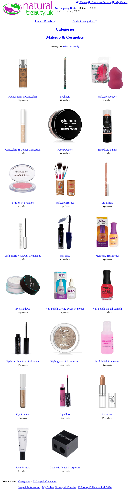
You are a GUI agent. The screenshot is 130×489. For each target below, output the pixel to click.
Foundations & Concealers (22, 96)
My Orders (119, 2)
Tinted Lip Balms (107, 149)
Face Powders (64, 149)
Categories (84, 21)
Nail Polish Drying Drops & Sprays (65, 308)
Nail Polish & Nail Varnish (107, 308)
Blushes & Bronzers (23, 202)
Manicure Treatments (107, 255)
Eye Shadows (22, 308)
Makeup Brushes (65, 202)
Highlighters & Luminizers (65, 361)
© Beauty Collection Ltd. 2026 (95, 487)
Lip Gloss (65, 414)
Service (99, 2)
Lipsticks (107, 414)
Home (81, 2)
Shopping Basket (66, 8)
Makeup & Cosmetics (65, 37)
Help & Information (29, 487)
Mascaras (65, 255)
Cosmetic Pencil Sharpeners (65, 467)
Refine (67, 46)
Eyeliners (65, 96)
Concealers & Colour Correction (22, 149)
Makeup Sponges (107, 96)
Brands (45, 21)
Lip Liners (107, 202)
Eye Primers (22, 414)
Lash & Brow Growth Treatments (23, 255)
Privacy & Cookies (65, 487)
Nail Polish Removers (107, 361)
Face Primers (23, 467)
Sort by (76, 46)
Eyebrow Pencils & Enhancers (22, 361)
